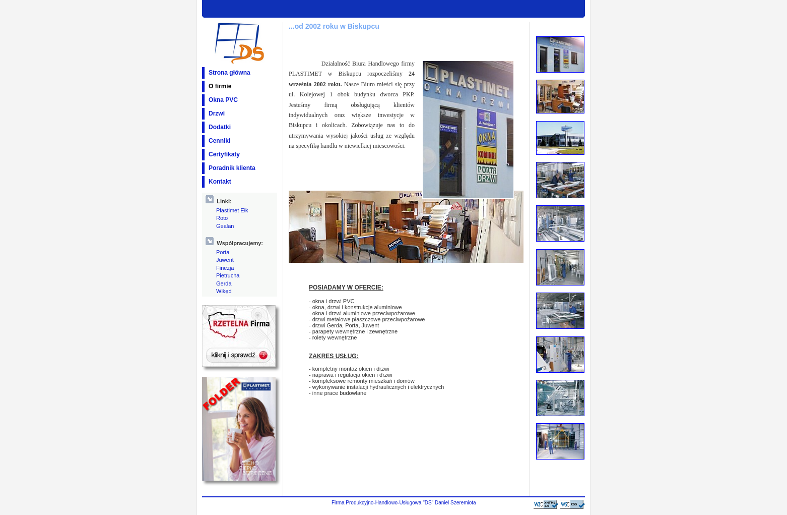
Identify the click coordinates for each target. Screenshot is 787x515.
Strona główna (229, 72)
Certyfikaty (224, 154)
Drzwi (217, 113)
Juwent (225, 260)
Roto (222, 218)
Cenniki (219, 140)
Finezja (225, 268)
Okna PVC (223, 99)
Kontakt (220, 181)
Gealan (225, 226)
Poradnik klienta (232, 167)
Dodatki (220, 127)
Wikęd (224, 291)
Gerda (224, 283)
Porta (222, 252)
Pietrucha (227, 275)
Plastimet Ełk (232, 210)
